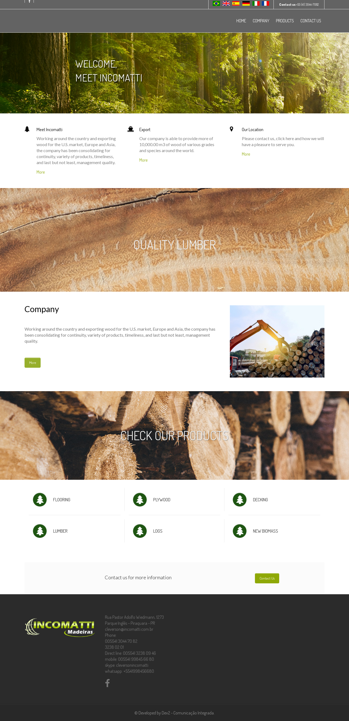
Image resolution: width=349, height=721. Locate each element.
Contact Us (267, 578)
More (41, 172)
